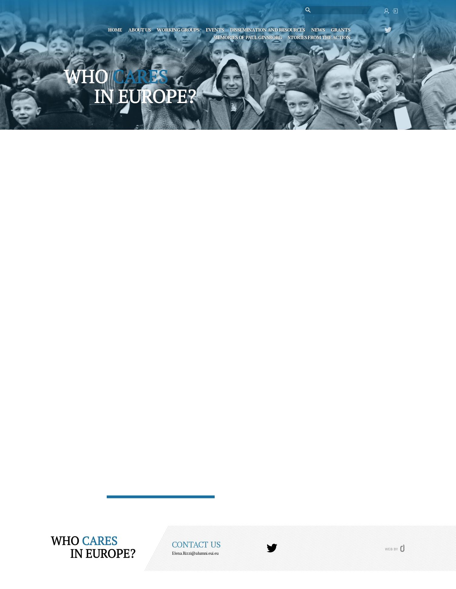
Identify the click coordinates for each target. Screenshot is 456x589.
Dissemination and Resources (267, 29)
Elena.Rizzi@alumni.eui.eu (195, 553)
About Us (139, 29)
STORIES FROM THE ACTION (319, 37)
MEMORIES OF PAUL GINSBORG (247, 37)
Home (115, 29)
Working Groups (178, 29)
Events (215, 29)
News (318, 29)
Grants (340, 29)
